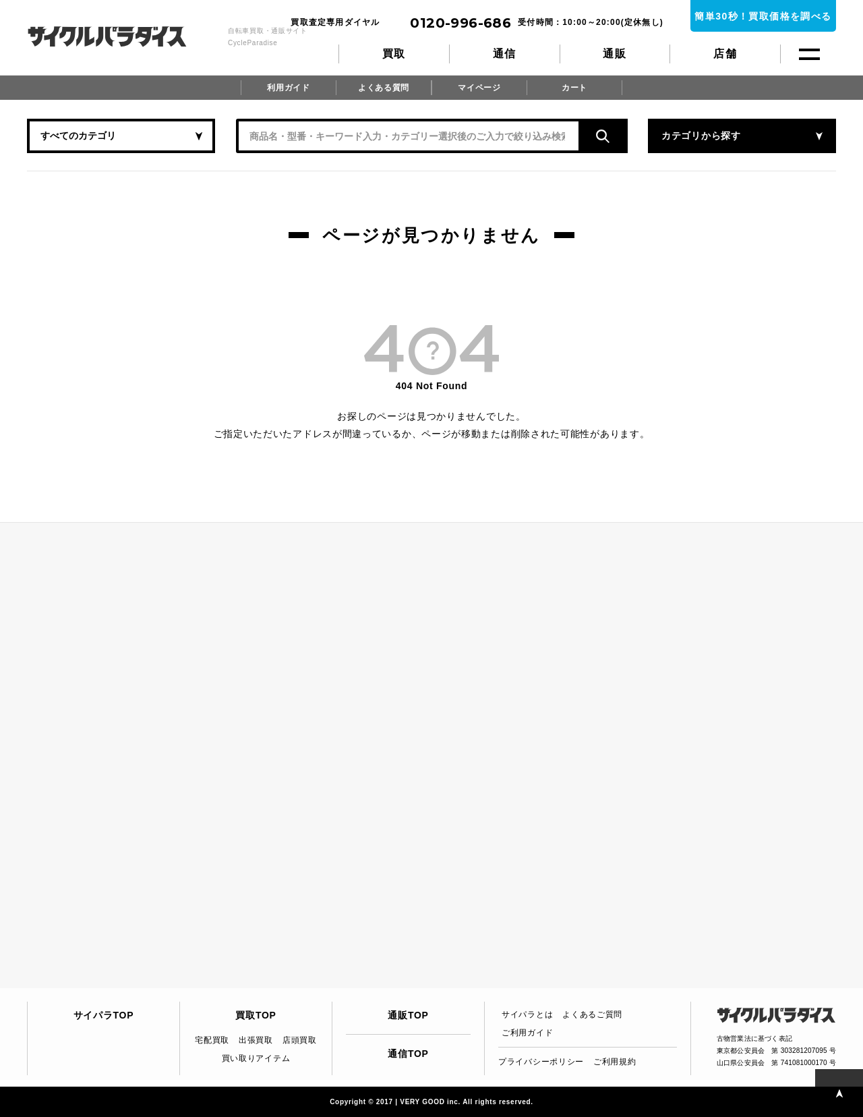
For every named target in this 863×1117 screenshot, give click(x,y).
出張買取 (256, 1040)
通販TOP (408, 1015)
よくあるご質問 (592, 1014)
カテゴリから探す (701, 135)
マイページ (479, 87)
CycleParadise (121, 36)
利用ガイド (288, 87)
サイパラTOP (103, 1015)
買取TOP (255, 1015)
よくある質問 (383, 87)
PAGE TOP (839, 1093)
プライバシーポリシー (541, 1061)
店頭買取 (299, 1040)
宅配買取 (212, 1040)
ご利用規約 (614, 1061)
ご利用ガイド (527, 1032)
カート (574, 87)
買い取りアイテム (256, 1058)
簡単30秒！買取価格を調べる (762, 16)
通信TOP (408, 1053)
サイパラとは (527, 1014)
